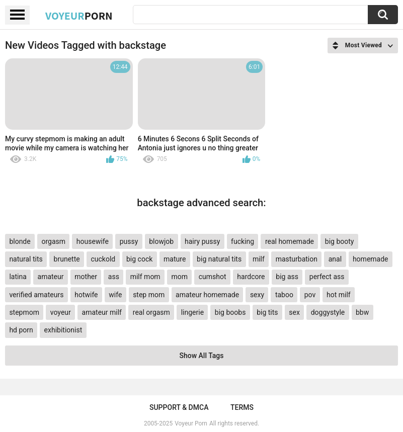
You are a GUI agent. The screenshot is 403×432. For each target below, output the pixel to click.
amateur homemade (207, 295)
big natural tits (219, 259)
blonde (19, 241)
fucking (242, 241)
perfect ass (327, 277)
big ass (287, 277)
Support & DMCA (178, 407)
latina (17, 277)
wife (115, 295)
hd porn (21, 330)
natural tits (25, 259)
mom (179, 277)
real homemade (289, 241)
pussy (129, 241)
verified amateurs (36, 295)
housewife (92, 241)
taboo (284, 295)
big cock (139, 259)
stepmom (24, 312)
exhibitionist (63, 330)
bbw (362, 312)
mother (85, 277)
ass (113, 277)
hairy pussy (202, 241)
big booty (339, 241)
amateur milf (102, 312)
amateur (51, 277)
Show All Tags (202, 356)
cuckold (103, 259)
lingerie (192, 312)
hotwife (86, 295)
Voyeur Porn (191, 423)
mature (175, 259)
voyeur (60, 312)
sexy (257, 295)
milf (259, 259)
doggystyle (328, 312)
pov (310, 295)
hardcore (251, 277)
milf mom (145, 277)
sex (294, 312)
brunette (67, 259)
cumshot (212, 277)
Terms (242, 407)
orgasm (53, 241)
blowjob (161, 241)
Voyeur (79, 16)
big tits (267, 312)
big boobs (230, 312)
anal (335, 259)
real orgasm (151, 312)
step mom (149, 295)
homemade (370, 259)
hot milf (339, 295)
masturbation (296, 259)
